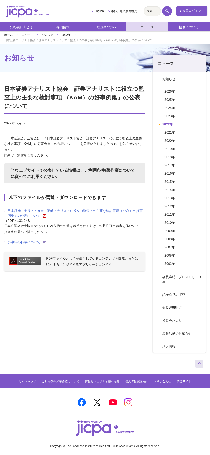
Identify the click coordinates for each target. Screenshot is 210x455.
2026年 (169, 91)
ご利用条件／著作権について (60, 381)
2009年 (169, 231)
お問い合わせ (162, 381)
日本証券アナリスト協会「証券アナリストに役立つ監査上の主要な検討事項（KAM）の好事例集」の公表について (75, 213)
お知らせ (47, 34)
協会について (189, 27)
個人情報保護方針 (136, 381)
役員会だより (172, 320)
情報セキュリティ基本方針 (102, 381)
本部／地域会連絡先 (124, 11)
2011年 (169, 214)
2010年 (169, 222)
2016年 (169, 173)
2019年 (169, 149)
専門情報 (63, 27)
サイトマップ (27, 381)
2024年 (169, 108)
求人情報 (168, 346)
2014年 (169, 190)
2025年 (169, 99)
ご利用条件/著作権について (109, 170)
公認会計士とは (21, 27)
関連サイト (184, 381)
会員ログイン (192, 11)
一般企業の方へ (105, 27)
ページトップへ (199, 362)
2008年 (169, 239)
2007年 (169, 247)
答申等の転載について (27, 242)
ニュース (147, 27)
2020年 (169, 140)
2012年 (169, 206)
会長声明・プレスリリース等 (182, 279)
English (99, 11)
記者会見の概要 (173, 295)
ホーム (8, 34)
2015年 (169, 181)
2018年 (169, 157)
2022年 (66, 34)
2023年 (169, 116)
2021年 (169, 132)
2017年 (169, 165)
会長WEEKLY (172, 307)
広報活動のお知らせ (177, 333)
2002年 (169, 263)
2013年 (169, 198)
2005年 (169, 255)
